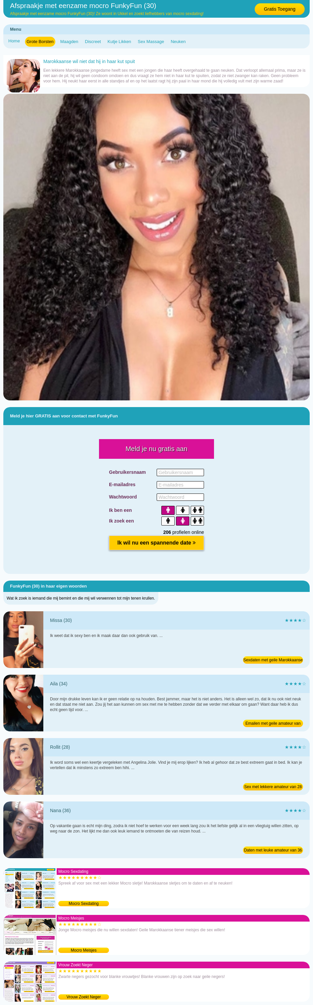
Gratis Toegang (280, 9)
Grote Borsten (40, 41)
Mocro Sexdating (84, 903)
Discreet (93, 41)
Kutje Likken (119, 41)
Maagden (69, 41)
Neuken (178, 41)
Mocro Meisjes (83, 950)
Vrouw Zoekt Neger (84, 997)
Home (14, 40)
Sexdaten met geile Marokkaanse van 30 (273, 661)
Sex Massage (151, 41)
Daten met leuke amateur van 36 (273, 850)
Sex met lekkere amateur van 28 (273, 786)
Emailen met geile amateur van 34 (272, 724)
